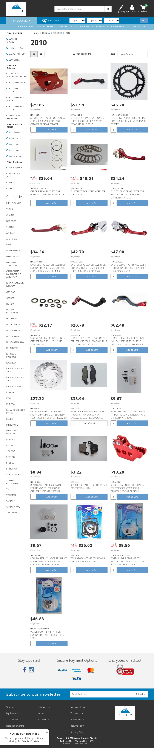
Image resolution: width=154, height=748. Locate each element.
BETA (8, 244)
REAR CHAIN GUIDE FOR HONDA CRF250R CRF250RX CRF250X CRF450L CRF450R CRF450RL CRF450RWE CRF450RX (127, 489)
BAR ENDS (11, 221)
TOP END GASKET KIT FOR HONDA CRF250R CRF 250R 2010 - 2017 (88, 560)
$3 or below (14, 132)
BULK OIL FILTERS (46, 26)
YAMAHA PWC (13, 506)
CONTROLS (138, 26)
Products (22, 20)
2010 (68, 32)
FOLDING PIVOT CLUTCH (15, 108)
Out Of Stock (89, 423)
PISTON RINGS (16, 47)
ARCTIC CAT (12, 238)
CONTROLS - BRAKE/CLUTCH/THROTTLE (16, 75)
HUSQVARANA (13, 330)
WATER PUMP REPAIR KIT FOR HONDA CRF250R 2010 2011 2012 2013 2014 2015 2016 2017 (128, 561)
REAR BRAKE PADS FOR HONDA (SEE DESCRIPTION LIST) (89, 486)
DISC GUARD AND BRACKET (15, 285)
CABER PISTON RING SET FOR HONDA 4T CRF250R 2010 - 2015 (47, 193)
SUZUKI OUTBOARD (12, 482)
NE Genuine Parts (13, 175)
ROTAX (9, 445)
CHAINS (10, 215)
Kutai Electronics (26, 26)
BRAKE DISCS (86, 26)
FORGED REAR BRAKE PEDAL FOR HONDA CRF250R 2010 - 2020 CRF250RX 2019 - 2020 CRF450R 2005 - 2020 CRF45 (127, 343)
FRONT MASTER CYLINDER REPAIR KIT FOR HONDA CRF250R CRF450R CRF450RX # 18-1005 (128, 414)
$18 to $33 (14, 144)
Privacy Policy (77, 719)
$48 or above (15, 156)
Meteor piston (16, 167)
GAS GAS (10, 292)
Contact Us (43, 719)
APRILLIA (10, 232)
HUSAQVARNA (13, 324)
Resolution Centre (15, 725)
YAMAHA (10, 500)
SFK (10, 188)
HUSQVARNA (12, 336)
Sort (113, 53)
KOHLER (10, 392)
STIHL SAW (11, 468)
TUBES (9, 209)
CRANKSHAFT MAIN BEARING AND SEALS (13, 274)
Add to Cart (51, 129)
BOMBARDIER (13, 250)
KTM (8, 398)
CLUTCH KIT (14, 59)
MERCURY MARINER (11, 432)
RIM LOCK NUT (13, 203)
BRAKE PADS (102, 26)
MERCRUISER (12, 424)
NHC (11, 182)
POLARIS (10, 439)
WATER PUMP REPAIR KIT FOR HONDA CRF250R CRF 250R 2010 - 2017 (47, 634)
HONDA (10, 303)
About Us (42, 713)
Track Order (12, 719)
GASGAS (10, 298)
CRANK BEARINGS (120, 26)
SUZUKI (10, 227)
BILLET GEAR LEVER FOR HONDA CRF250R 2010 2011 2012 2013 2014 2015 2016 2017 (87, 121)
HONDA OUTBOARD (12, 311)
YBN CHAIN (11, 512)
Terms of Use (77, 713)
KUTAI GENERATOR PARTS (15, 411)
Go (143, 20)
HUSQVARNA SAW (15, 342)
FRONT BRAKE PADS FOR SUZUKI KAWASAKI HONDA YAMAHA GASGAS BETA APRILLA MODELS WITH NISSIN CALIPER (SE (87, 416)
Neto (88, 744)
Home (36, 32)
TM (7, 489)
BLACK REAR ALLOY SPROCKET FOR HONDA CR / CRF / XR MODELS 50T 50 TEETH (128, 121)
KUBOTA (10, 404)
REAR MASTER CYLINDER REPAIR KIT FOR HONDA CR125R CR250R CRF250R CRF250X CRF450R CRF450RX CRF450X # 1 (48, 563)
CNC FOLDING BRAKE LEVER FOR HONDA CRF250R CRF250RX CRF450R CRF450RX (127, 194)
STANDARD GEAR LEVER (13, 117)
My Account (12, 713)
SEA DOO (10, 451)
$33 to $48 (14, 150)
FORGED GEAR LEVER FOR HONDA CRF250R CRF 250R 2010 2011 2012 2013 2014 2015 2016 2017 (89, 341)
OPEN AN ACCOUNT (67, 26)
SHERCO (10, 462)
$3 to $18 (13, 138)
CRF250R (57, 32)
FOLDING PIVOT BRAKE (15, 99)
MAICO (9, 418)
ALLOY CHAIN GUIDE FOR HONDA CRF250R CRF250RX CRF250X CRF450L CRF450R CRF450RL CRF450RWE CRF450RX (47, 122)
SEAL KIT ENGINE (11, 40)
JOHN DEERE (12, 348)
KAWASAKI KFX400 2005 (15, 370)
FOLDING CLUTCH (12, 90)
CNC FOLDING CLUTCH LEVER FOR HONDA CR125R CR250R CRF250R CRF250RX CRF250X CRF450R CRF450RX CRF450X (47, 269)
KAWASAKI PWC (14, 386)
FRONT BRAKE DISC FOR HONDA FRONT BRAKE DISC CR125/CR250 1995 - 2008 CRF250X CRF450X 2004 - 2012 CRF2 (48, 416)
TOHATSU (11, 495)
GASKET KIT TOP (17, 53)
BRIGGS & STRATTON (11, 264)
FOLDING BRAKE (17, 82)
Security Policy (78, 732)
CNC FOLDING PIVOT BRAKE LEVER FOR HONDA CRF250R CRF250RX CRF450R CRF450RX (128, 268)
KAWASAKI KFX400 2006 (15, 379)
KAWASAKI (11, 362)
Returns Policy (77, 725)
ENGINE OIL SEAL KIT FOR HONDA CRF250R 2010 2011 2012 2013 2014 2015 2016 (47, 341)
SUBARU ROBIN (14, 474)
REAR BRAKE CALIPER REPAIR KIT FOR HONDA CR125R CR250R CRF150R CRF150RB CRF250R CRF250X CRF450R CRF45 (46, 489)
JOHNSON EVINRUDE (11, 355)
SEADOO (10, 457)
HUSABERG (11, 318)
